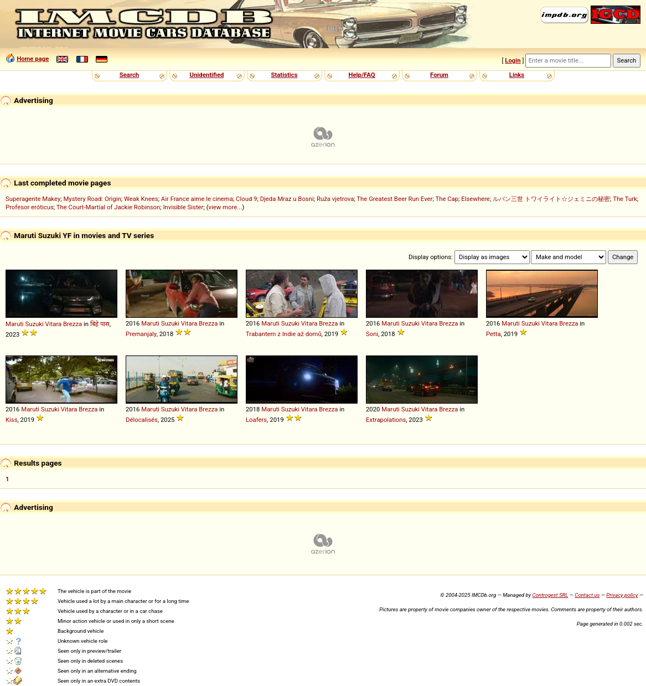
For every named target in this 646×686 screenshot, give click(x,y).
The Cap (446, 199)
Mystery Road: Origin (92, 199)
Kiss (12, 420)
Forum (439, 75)
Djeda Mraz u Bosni (287, 199)
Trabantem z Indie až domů (284, 334)
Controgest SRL (550, 595)
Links (516, 75)
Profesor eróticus (30, 207)
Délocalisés (142, 420)
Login (512, 60)
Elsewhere (475, 199)
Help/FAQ (361, 75)
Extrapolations (386, 420)
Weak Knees (141, 199)
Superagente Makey (33, 199)
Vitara (53, 324)
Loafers (256, 420)
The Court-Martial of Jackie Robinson (108, 207)
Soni (372, 334)
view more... (225, 207)
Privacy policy (622, 595)
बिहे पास (100, 324)
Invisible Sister (183, 207)
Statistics (284, 75)
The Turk (625, 199)
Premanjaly (141, 334)
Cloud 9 (246, 199)
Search (129, 75)
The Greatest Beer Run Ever (394, 199)
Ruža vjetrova (335, 199)
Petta (493, 334)
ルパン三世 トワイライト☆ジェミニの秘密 (551, 199)
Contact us (587, 595)
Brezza (72, 324)
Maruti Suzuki (25, 324)
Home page (33, 59)
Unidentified (207, 75)
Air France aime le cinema (197, 199)
